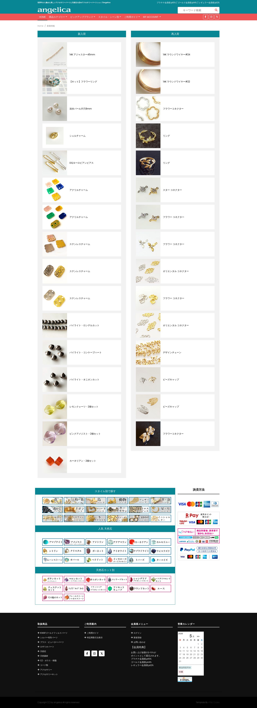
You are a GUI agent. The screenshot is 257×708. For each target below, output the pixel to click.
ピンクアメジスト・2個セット (85, 433)
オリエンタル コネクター (176, 271)
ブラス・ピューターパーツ (52, 642)
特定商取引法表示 (95, 637)
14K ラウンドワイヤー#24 (176, 54)
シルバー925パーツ (49, 637)
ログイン (137, 633)
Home (42, 17)
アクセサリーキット (49, 674)
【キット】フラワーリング (83, 81)
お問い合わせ (139, 642)
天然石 (43, 651)
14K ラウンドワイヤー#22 (176, 81)
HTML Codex (213, 702)
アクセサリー (46, 669)
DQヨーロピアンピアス (81, 162)
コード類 (44, 665)
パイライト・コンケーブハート (85, 352)
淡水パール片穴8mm (80, 108)
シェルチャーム (77, 135)
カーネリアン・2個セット (82, 460)
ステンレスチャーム (79, 244)
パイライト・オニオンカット (84, 379)
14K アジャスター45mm (82, 54)
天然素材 (44, 655)
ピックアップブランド (81, 17)
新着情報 (51, 25)
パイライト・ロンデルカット (84, 325)
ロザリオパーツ (47, 646)
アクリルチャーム (78, 190)
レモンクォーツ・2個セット (83, 406)
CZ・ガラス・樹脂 (48, 660)
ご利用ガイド (131, 17)
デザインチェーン (172, 352)
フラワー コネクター (173, 217)
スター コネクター (172, 190)
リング (166, 135)
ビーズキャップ (171, 379)
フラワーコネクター (173, 108)
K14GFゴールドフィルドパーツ (53, 633)
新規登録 (137, 637)
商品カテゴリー (57, 17)
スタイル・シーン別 (108, 17)
